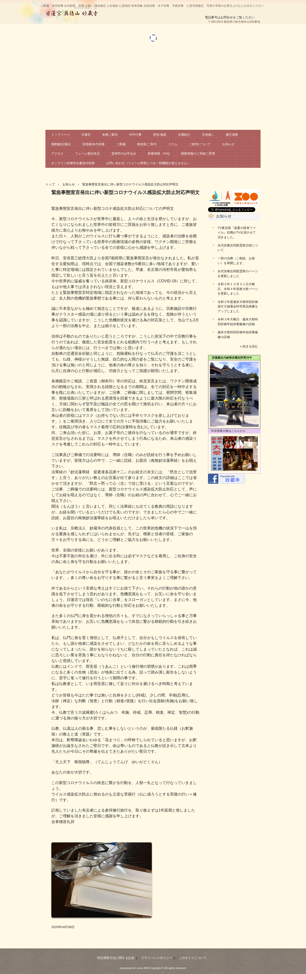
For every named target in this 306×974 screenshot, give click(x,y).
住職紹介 (184, 134)
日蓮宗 (86, 134)
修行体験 (232, 134)
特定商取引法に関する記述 (115, 958)
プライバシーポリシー (156, 958)
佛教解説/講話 (61, 144)
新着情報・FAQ (158, 153)
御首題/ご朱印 (147, 144)
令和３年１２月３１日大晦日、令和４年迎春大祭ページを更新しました (238, 288)
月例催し (208, 134)
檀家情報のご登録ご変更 (198, 153)
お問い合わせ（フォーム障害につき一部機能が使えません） (148, 163)
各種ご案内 (110, 134)
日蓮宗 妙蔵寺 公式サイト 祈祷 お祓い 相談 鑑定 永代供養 (71, 11)
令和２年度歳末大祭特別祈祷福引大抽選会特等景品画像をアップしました (238, 306)
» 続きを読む (249, 346)
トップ (50, 184)
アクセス (57, 153)
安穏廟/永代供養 (93, 144)
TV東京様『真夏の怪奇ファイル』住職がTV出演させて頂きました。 (237, 232)
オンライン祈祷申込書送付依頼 (73, 163)
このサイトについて (193, 958)
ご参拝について (200, 144)
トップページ (60, 134)
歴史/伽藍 (159, 134)
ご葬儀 (121, 144)
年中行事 (135, 134)
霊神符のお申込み (123, 153)
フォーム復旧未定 (87, 153)
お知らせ (228, 144)
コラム (172, 144)
